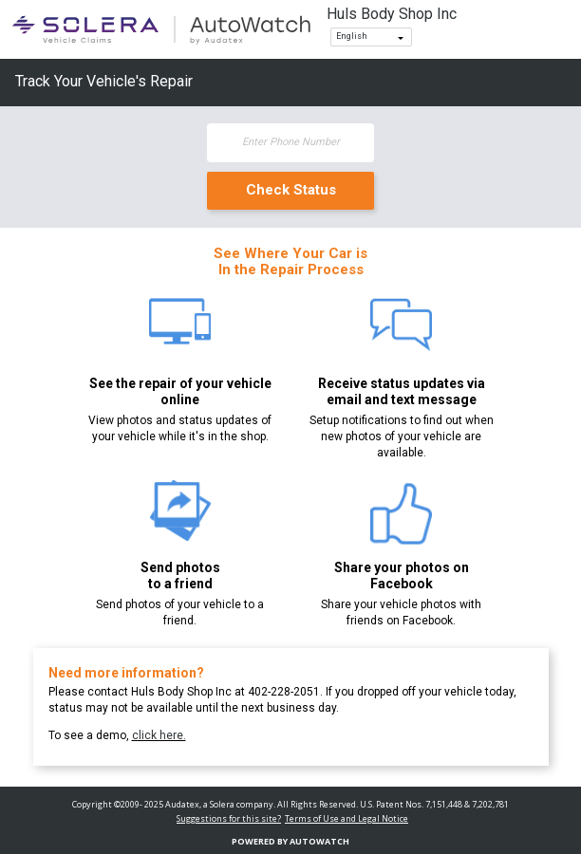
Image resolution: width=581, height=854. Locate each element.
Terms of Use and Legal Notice (346, 818)
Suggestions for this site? (229, 818)
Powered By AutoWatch (290, 841)
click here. (159, 735)
